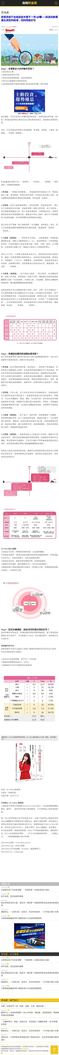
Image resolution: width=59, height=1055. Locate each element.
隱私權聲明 (25, 1048)
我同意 (54, 1049)
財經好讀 (10, 31)
